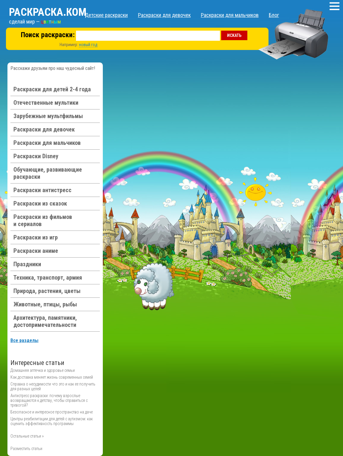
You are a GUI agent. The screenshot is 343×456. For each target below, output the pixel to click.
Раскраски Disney (35, 156)
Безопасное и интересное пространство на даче (51, 412)
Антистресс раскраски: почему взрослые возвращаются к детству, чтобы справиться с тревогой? (49, 400)
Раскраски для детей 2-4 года (52, 89)
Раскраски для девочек (164, 15)
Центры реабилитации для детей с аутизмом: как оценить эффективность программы (51, 421)
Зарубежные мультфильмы (48, 116)
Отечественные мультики (45, 102)
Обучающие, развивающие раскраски (47, 173)
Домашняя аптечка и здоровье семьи (42, 370)
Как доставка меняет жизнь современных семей (51, 377)
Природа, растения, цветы (46, 290)
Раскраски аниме (35, 250)
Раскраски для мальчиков (230, 15)
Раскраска (47, 12)
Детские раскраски (106, 15)
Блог (274, 15)
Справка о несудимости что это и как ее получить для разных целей (52, 386)
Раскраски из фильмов (42, 220)
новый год (88, 44)
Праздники (27, 264)
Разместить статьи (26, 448)
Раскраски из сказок (40, 203)
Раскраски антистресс (42, 190)
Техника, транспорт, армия (47, 277)
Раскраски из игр (35, 237)
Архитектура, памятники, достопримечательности (45, 321)
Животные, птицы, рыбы (45, 304)
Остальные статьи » (27, 436)
